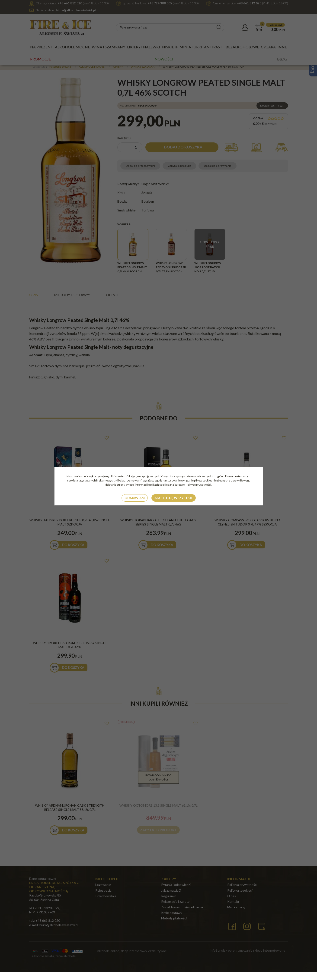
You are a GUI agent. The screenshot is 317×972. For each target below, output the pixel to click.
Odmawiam (135, 498)
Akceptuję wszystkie (173, 498)
